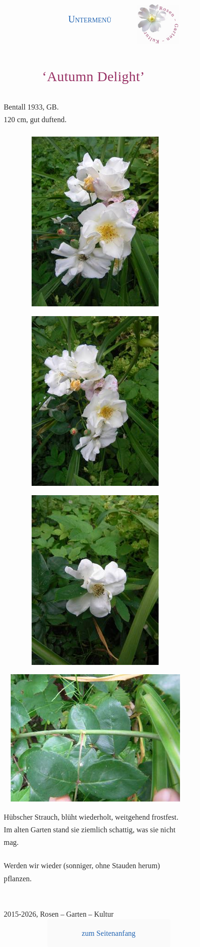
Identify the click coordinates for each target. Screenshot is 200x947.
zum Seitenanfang (109, 933)
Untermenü (90, 19)
